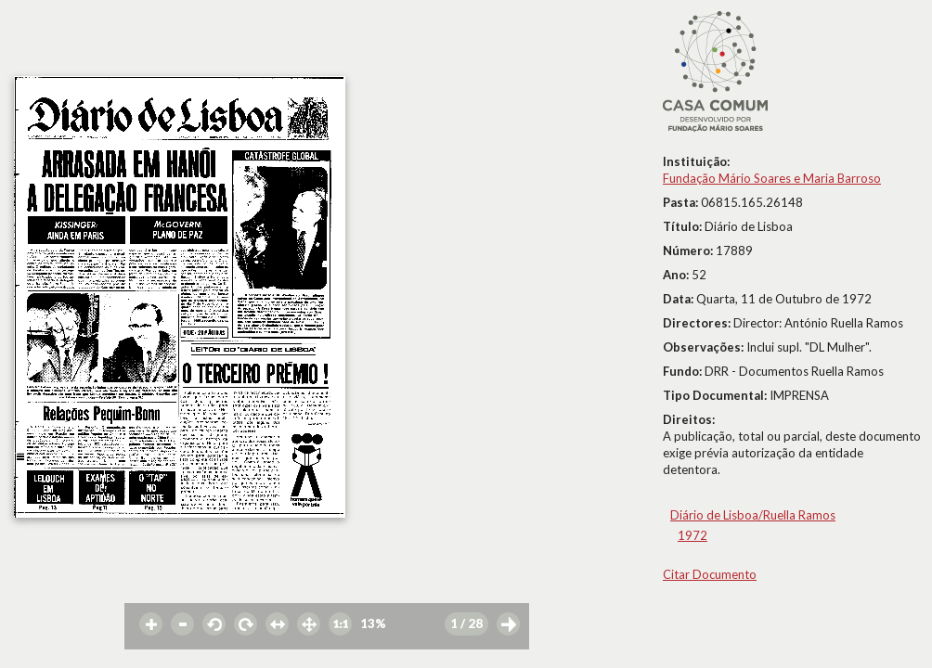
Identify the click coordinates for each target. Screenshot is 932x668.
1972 (692, 535)
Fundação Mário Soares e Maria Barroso (772, 178)
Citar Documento (710, 574)
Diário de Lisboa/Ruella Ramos (752, 514)
